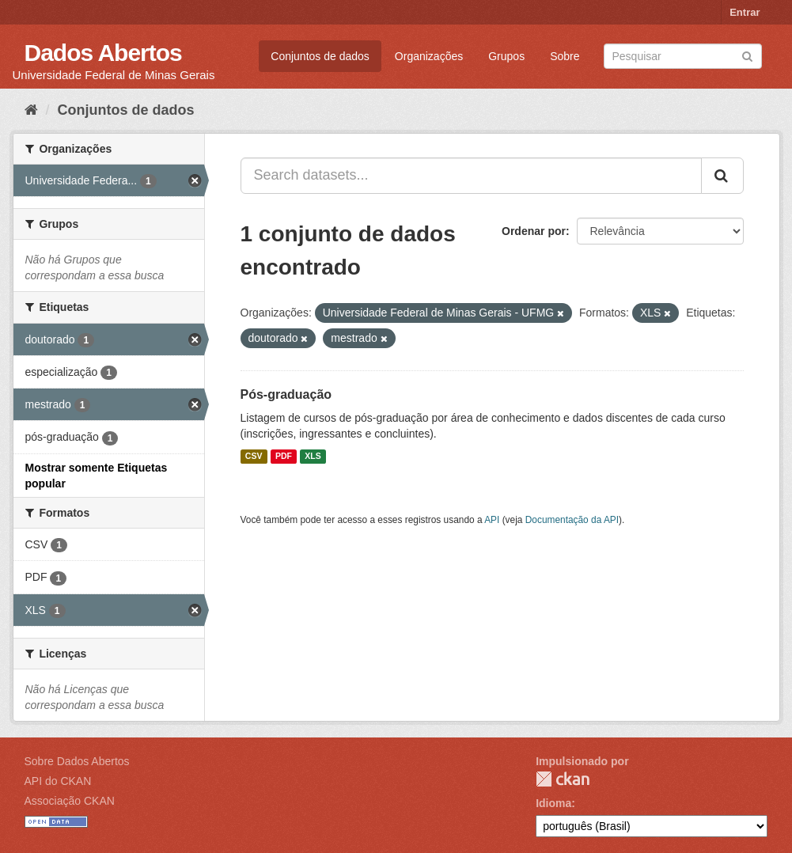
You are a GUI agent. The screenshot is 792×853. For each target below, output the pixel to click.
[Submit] (747, 55)
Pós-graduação (286, 394)
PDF (283, 456)
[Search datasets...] (471, 175)
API (491, 519)
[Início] (31, 110)
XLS (312, 456)
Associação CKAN (70, 800)
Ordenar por (534, 231)
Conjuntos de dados (320, 56)
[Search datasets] (683, 56)
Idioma (553, 803)
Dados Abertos (103, 53)
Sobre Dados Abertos (77, 761)
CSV (254, 456)
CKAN (562, 779)
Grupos (506, 56)
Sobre (564, 56)
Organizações (429, 56)
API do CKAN (58, 781)
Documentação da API (572, 519)
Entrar (744, 12)
